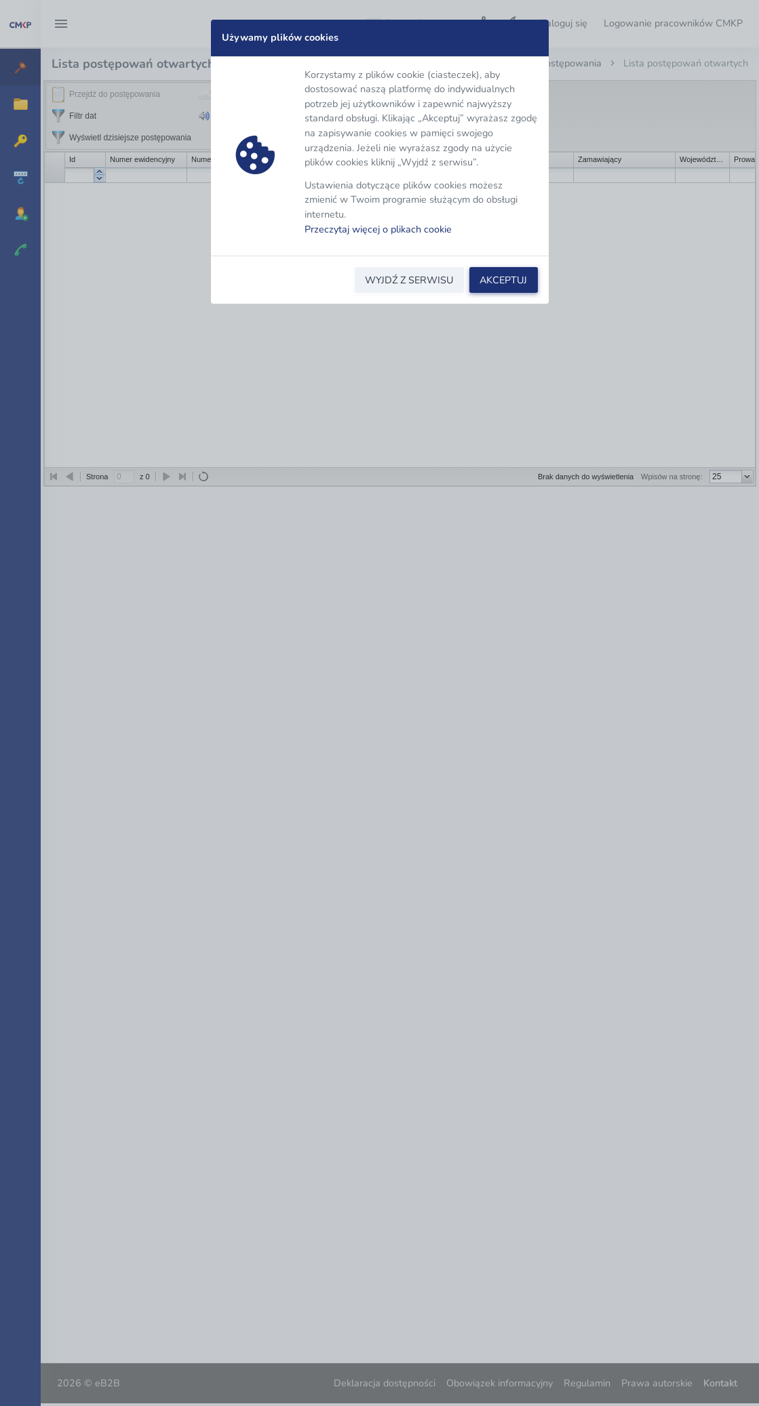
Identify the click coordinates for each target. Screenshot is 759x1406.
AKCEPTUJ (503, 280)
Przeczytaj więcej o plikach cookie (378, 229)
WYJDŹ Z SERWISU (409, 280)
